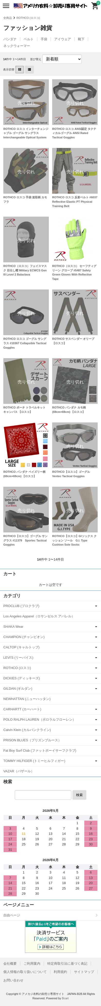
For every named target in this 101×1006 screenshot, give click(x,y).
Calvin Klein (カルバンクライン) (27, 730)
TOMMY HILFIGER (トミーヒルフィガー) (34, 761)
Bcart (65, 998)
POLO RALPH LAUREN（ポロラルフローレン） (39, 719)
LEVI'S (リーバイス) (18, 657)
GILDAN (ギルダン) (17, 688)
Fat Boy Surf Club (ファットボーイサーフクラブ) (39, 750)
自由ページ (11, 915)
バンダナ (10, 39)
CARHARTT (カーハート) (22, 709)
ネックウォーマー (16, 46)
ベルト (29, 39)
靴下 (81, 39)
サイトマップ (84, 972)
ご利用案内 (32, 963)
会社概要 (10, 963)
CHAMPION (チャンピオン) (23, 637)
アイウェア (62, 39)
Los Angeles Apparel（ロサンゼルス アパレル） (39, 616)
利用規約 (60, 972)
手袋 (44, 39)
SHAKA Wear (13, 626)
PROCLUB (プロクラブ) (21, 606)
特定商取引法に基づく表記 (67, 963)
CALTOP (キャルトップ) (21, 647)
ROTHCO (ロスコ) (28, 17)
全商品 (7, 17)
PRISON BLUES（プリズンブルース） (32, 740)
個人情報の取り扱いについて (25, 972)
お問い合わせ (13, 980)
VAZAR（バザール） (18, 771)
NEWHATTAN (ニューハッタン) (27, 699)
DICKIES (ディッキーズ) (21, 678)
